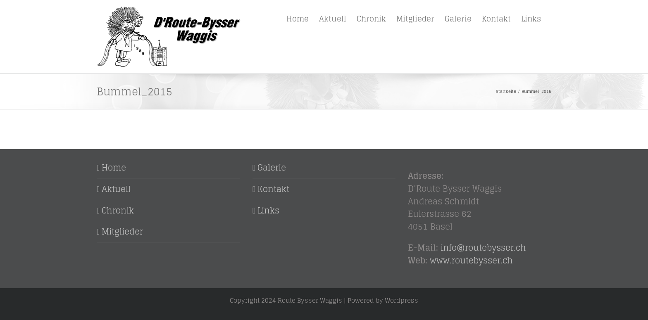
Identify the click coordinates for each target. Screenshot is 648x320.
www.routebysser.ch (471, 260)
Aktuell (116, 189)
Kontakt (273, 189)
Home (114, 167)
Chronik (118, 210)
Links (268, 210)
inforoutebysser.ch (483, 247)
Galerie (271, 167)
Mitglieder (122, 231)
